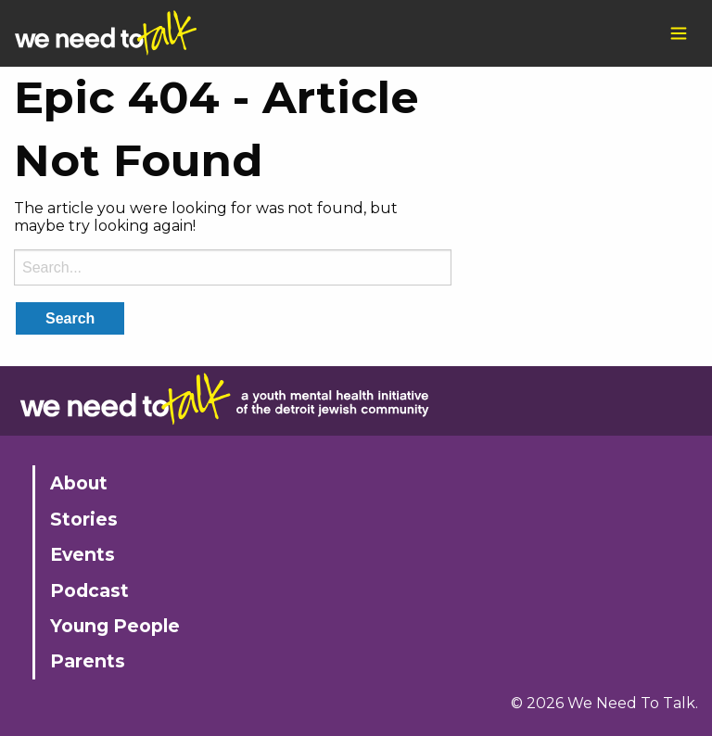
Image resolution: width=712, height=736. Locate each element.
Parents (87, 661)
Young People (115, 626)
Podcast (89, 590)
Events (82, 554)
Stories (84, 519)
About (79, 483)
